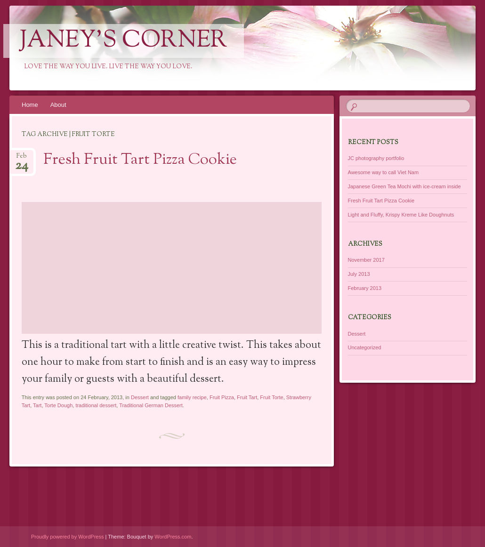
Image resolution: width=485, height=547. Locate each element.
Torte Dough (58, 405)
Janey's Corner (123, 41)
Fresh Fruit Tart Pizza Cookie (140, 160)
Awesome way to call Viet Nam (383, 172)
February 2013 (365, 288)
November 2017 (366, 260)
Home (30, 104)
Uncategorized (364, 347)
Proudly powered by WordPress (67, 536)
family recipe (192, 397)
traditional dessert (95, 405)
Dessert (140, 397)
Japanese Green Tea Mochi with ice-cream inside (404, 186)
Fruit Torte (271, 397)
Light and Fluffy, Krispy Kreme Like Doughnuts (401, 214)
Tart (37, 405)
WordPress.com (172, 536)
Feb (21, 159)
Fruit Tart (247, 397)
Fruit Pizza (222, 397)
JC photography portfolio (376, 158)
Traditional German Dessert (151, 405)
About (58, 104)
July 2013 (359, 274)
